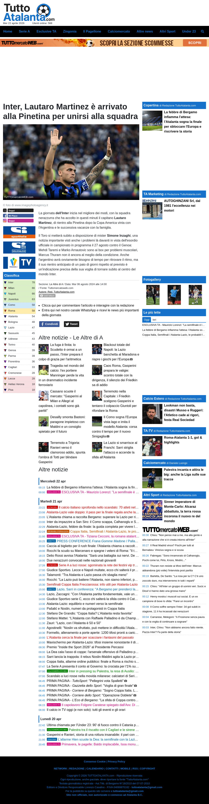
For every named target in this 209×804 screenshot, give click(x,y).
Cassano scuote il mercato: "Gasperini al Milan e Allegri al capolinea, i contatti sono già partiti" (60, 401)
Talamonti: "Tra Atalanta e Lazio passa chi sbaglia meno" (87, 575)
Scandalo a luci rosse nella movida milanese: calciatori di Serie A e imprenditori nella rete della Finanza (120, 676)
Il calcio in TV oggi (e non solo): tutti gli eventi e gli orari (86, 709)
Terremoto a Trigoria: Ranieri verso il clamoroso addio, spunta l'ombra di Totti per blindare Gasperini (62, 452)
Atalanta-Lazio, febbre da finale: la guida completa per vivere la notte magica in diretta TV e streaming (119, 526)
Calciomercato (154, 463)
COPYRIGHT (147, 768)
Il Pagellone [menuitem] (92, 31)
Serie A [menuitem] (24, 31)
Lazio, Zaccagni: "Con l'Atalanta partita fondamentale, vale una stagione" (99, 594)
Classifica (11, 275)
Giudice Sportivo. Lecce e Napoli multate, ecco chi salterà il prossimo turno (100, 570)
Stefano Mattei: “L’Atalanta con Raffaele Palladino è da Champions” (95, 618)
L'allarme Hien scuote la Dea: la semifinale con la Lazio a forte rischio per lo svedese (113, 739)
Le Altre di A (56, 284)
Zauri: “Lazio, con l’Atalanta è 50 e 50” (74, 623)
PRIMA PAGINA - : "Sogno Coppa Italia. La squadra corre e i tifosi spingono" (115, 690)
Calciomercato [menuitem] (119, 31)
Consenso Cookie (95, 761)
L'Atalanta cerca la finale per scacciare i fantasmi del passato (90, 637)
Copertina (151, 105)
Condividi (49, 324)
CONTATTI (112, 768)
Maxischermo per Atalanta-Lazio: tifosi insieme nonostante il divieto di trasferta (103, 642)
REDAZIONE (76, 768)
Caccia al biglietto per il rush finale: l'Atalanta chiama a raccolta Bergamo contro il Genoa (110, 546)
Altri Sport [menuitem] (167, 31)
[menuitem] (202, 31)
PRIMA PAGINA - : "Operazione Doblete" (90, 695)
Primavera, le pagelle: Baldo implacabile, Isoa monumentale (97, 744)
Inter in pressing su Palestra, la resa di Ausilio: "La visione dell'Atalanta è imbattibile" (118, 671)
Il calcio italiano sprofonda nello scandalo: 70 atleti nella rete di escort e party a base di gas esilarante (125, 507)
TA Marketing (153, 194)
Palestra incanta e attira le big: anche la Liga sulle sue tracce (185, 474)
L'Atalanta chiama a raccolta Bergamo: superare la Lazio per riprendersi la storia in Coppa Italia (115, 517)
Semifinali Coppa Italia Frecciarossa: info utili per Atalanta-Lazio (92, 584)
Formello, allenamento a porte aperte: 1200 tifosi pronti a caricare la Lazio (99, 632)
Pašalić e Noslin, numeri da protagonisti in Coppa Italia (86, 608)
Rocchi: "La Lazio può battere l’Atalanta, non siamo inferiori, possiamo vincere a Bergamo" (111, 579)
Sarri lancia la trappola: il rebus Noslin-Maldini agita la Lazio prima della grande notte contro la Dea (117, 656)
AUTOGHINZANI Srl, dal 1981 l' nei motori (182, 205)
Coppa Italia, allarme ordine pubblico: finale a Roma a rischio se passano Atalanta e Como (111, 661)
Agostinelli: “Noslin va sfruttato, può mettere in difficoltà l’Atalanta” (93, 628)
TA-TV (148, 430)
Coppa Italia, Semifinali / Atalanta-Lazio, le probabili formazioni (103, 531)
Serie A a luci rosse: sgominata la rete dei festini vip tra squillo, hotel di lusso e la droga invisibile (121, 565)
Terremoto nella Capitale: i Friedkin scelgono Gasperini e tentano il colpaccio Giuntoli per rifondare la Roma (114, 401)
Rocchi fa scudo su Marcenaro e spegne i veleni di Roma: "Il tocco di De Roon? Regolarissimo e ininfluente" (124, 550)
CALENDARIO (94, 768)
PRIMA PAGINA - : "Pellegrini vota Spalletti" (85, 681)
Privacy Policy (116, 761)
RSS (135, 768)
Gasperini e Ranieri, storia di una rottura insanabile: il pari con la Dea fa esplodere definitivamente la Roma (123, 734)
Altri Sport (151, 495)
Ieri (154, 319)
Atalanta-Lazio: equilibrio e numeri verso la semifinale (85, 603)
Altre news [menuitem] (145, 31)
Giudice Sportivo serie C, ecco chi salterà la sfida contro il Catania (94, 599)
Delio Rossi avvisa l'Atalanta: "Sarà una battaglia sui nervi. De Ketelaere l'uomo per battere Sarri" (116, 555)
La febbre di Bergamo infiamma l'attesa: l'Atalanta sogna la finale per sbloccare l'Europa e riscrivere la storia (124, 487)
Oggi (146, 319)
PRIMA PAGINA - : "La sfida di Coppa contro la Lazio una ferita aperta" (110, 700)
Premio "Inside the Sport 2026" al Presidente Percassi (85, 647)
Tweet (72, 324)
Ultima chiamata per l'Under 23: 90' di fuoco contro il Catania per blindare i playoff (105, 725)
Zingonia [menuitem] (70, 31)
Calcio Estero (153, 398)
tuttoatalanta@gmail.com (147, 787)
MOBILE (125, 768)
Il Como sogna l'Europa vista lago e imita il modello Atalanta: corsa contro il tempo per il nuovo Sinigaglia (114, 426)
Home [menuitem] (7, 31)
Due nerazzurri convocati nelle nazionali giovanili (81, 560)
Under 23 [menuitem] (189, 31)
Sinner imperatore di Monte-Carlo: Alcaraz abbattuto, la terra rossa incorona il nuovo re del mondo (182, 511)
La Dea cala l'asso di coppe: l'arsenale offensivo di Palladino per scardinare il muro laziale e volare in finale (123, 652)
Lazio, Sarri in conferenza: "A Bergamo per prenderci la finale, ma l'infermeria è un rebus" (115, 589)
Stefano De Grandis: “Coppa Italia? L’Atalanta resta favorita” (89, 613)
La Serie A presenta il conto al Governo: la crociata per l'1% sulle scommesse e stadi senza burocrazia (120, 666)
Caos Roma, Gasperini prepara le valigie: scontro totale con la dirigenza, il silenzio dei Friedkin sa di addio (114, 375)
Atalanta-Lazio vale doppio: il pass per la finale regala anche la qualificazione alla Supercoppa (113, 512)
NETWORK (60, 768)
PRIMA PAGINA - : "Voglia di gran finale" (90, 685)
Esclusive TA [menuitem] (46, 31)
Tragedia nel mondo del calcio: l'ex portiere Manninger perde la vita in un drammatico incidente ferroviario (61, 375)
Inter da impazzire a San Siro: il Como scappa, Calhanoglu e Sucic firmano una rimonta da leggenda (118, 522)
